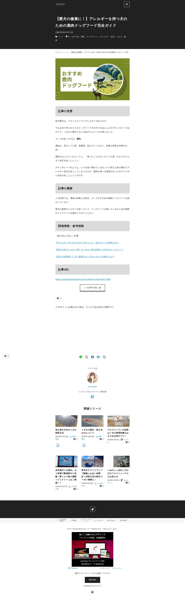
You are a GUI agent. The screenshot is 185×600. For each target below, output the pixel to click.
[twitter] (92, 509)
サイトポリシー (98, 521)
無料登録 (92, 581)
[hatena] (98, 357)
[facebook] (92, 357)
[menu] (127, 4)
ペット (60, 37)
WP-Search (73, 569)
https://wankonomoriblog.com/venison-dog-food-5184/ (83, 279)
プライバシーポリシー (86, 521)
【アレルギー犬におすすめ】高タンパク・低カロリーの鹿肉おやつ (87, 243)
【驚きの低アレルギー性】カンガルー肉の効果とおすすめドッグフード (89, 249)
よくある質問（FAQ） (61, 521)
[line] (80, 357)
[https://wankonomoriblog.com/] (92, 398)
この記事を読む (93, 288)
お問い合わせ (111, 521)
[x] (86, 357)
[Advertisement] (92, 330)
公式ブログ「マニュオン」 (112, 569)
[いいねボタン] (58, 299)
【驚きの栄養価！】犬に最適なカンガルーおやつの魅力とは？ (85, 256)
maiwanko (92, 387)
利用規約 (74, 521)
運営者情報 (123, 521)
